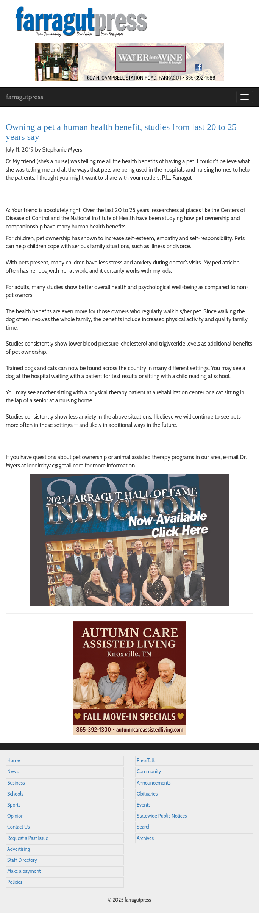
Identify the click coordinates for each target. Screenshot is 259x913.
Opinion (15, 816)
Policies (14, 882)
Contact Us (18, 827)
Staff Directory (22, 860)
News (13, 771)
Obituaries (147, 794)
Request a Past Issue (27, 838)
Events (143, 805)
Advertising (18, 849)
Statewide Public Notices (162, 816)
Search (144, 827)
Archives (145, 838)
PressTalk (146, 760)
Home (13, 760)
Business (16, 783)
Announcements (153, 783)
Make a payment (24, 871)
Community (149, 771)
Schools (15, 794)
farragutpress (24, 97)
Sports (13, 805)
